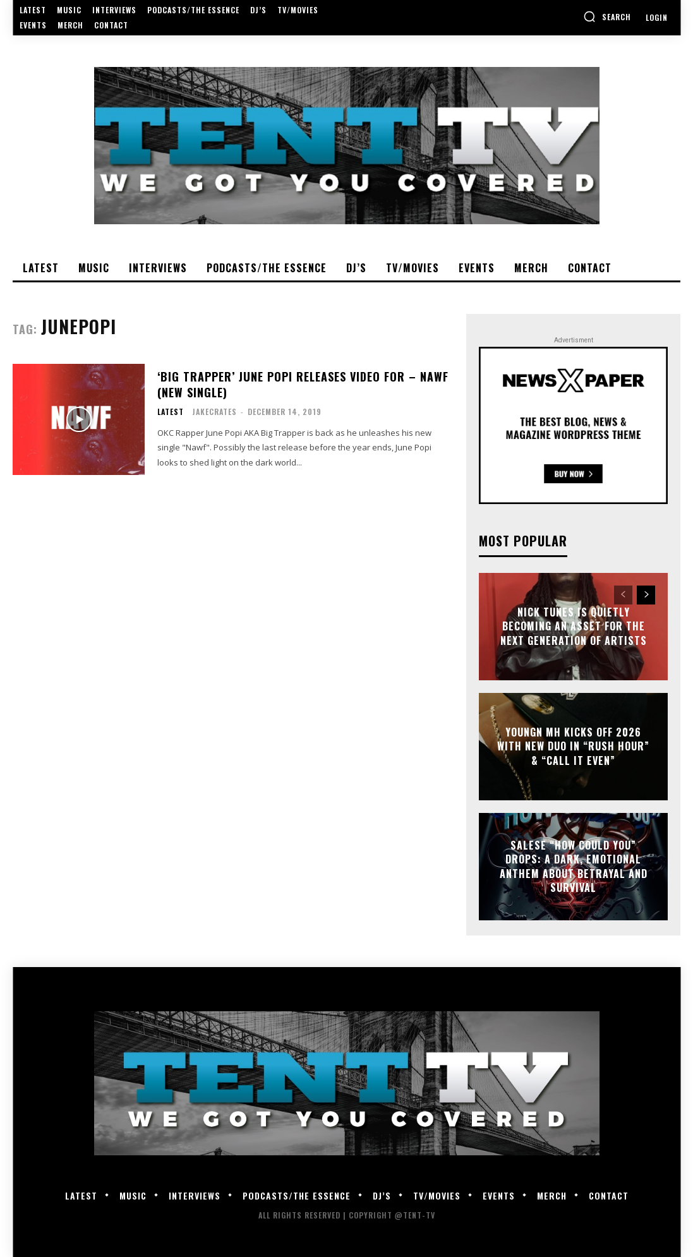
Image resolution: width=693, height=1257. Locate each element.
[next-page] (646, 595)
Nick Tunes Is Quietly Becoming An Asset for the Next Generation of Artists (573, 626)
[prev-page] (623, 595)
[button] (607, 16)
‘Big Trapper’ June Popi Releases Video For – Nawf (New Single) (303, 384)
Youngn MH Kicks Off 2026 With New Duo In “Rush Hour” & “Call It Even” (573, 746)
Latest (170, 412)
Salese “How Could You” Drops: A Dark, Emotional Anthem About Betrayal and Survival (574, 866)
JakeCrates (214, 411)
